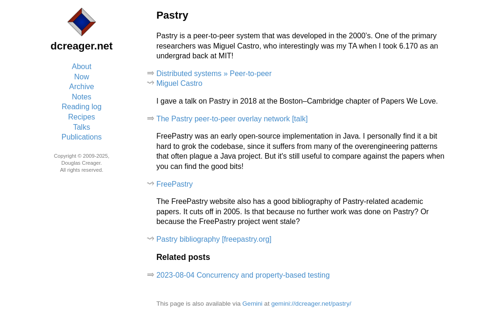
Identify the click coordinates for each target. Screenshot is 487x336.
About (81, 66)
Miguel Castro (179, 83)
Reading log (81, 107)
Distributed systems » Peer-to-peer (213, 73)
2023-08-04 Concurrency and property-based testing (243, 275)
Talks (81, 127)
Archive (81, 87)
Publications (82, 137)
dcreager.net (81, 46)
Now (81, 77)
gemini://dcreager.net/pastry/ (311, 303)
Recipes (81, 117)
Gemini (253, 303)
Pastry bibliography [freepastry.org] (213, 239)
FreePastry (174, 184)
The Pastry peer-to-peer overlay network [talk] (232, 119)
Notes (81, 97)
